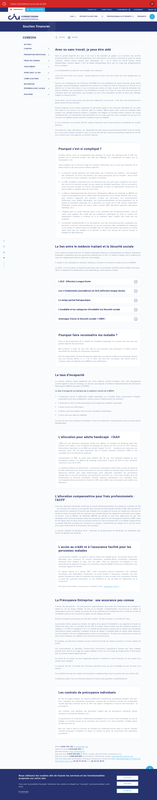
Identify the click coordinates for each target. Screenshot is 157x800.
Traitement (29, 67)
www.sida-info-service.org (122, 756)
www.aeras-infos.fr (111, 586)
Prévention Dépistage (35, 55)
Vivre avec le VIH (32, 73)
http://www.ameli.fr (77, 751)
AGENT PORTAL (107, 9)
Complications (31, 79)
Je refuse (127, 791)
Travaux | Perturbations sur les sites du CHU (28, 4)
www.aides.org (82, 747)
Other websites (122, 9)
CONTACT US (92, 9)
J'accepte (127, 778)
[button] (152, 3)
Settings (127, 783)
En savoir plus (24, 792)
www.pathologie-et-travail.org (128, 759)
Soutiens (28, 94)
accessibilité (138, 9)
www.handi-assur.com (64, 761)
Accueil (28, 44)
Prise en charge (32, 61)
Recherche (29, 84)
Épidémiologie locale (34, 88)
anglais (150, 9)
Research (142, 16)
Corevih (28, 49)
